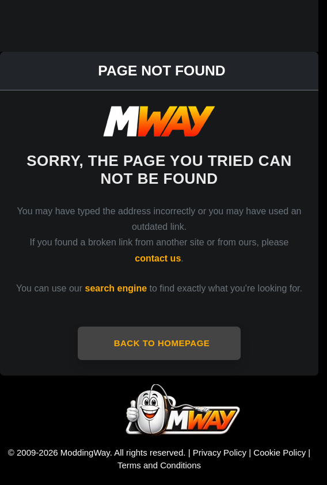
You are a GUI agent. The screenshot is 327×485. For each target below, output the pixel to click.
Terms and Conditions (159, 465)
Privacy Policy (219, 452)
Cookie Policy (279, 452)
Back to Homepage (162, 343)
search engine (116, 288)
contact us (158, 258)
